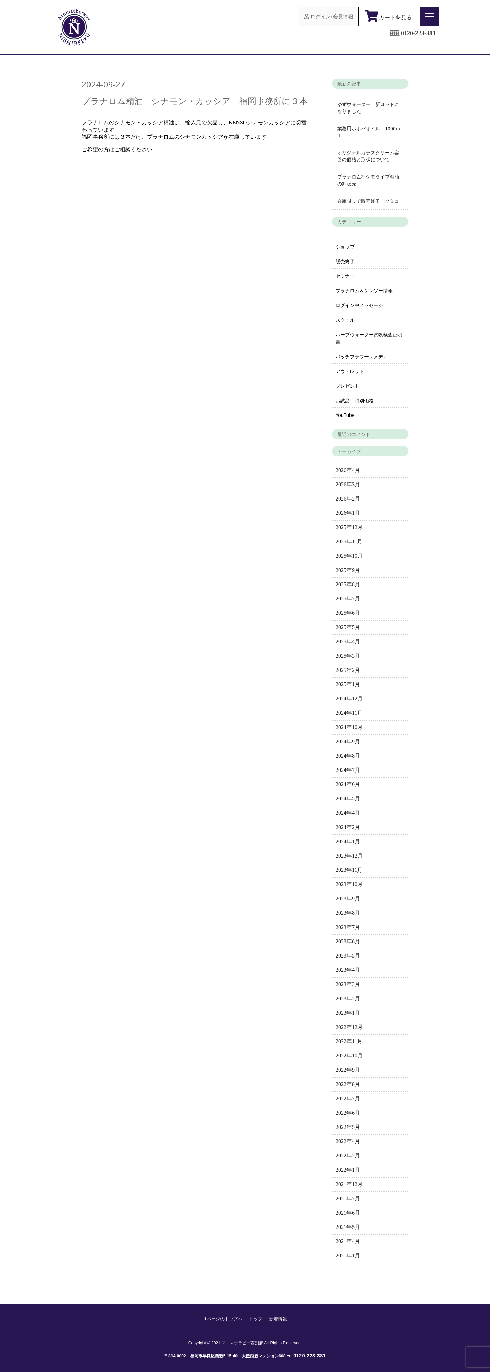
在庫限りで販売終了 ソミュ (368, 201)
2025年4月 (348, 641)
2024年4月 (348, 813)
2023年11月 (349, 870)
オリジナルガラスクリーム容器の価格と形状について (368, 156)
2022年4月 (348, 1141)
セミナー (345, 276)
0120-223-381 (418, 33)
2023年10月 (349, 884)
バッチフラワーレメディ (362, 356)
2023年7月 (348, 927)
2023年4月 (348, 970)
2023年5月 (348, 956)
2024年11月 (349, 713)
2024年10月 (349, 727)
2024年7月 (348, 770)
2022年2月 (348, 1155)
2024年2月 (348, 827)
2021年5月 (348, 1227)
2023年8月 (348, 913)
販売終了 (345, 261)
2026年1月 (348, 513)
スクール (345, 320)
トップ (255, 1319)
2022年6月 (348, 1113)
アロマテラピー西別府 (242, 1343)
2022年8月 (348, 1084)
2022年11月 (349, 1041)
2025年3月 (348, 656)
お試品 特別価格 (355, 400)
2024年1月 (348, 841)
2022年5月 (348, 1127)
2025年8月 (348, 584)
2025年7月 (348, 599)
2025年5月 (348, 627)
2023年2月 (348, 998)
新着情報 (278, 1319)
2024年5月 (348, 798)
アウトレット (350, 371)
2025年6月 (348, 613)
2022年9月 (348, 1070)
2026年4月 (348, 470)
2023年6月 (348, 941)
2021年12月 (349, 1184)
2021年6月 (348, 1213)
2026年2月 (348, 499)
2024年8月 (348, 756)
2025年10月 (349, 556)
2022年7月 (348, 1098)
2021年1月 (348, 1255)
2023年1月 (348, 1013)
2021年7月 (348, 1198)
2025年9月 (348, 570)
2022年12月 (349, 1027)
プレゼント (347, 386)
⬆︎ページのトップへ (222, 1319)
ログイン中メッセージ (359, 305)
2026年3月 (348, 484)
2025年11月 (349, 541)
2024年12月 (349, 698)
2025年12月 (349, 527)
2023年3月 (348, 984)
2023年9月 (348, 898)
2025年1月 (348, 684)
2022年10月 (349, 1055)
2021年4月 (348, 1241)
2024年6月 (348, 784)
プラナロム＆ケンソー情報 (364, 290)
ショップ (345, 246)
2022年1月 (348, 1170)
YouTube (345, 415)
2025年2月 (348, 670)
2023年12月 (349, 856)
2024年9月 (348, 741)
